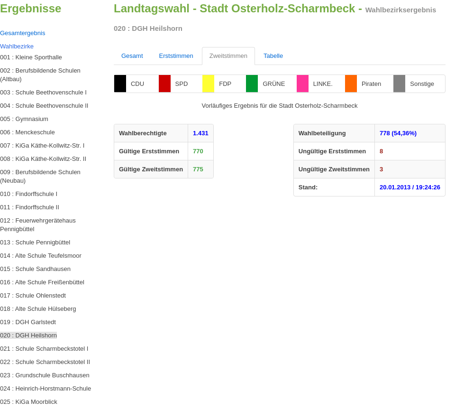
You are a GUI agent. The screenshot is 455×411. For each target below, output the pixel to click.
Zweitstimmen (228, 55)
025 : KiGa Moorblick (28, 401)
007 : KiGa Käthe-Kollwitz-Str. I (42, 145)
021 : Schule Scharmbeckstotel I (44, 348)
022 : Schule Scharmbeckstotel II (45, 361)
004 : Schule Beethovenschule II (44, 105)
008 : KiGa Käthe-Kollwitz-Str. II (43, 158)
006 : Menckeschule (27, 132)
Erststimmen (176, 55)
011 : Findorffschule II (29, 207)
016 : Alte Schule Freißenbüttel (42, 282)
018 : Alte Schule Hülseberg (38, 308)
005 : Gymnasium (24, 118)
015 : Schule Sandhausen (35, 268)
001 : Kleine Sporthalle (31, 57)
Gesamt (132, 55)
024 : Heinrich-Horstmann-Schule (45, 388)
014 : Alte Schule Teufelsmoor (41, 255)
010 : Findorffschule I (28, 193)
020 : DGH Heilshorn (28, 335)
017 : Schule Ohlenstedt (33, 295)
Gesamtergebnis (22, 33)
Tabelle (273, 55)
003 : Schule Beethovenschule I (43, 92)
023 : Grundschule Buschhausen (45, 375)
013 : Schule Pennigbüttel (35, 242)
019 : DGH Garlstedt (28, 322)
